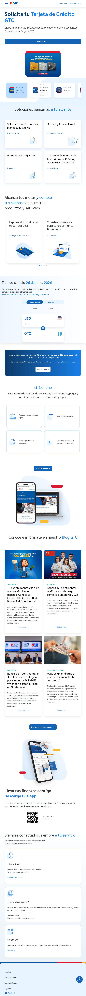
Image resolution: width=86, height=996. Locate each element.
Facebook (10, 993)
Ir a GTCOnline (43, 468)
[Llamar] (11, 950)
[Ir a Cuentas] (62, 235)
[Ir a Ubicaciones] (14, 877)
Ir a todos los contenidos (43, 727)
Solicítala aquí (43, 41)
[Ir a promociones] (54, 133)
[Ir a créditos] (13, 133)
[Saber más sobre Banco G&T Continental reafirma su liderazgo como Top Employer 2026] (63, 627)
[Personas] (14, 3)
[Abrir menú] (6, 3)
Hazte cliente (43, 369)
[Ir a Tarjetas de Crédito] (24, 235)
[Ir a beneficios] (53, 168)
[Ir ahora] (11, 168)
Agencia (51, 302)
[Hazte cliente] (63, 3)
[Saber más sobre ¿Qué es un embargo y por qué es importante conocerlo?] (63, 710)
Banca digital (35, 302)
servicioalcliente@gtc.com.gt (22, 918)
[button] (16, 90)
